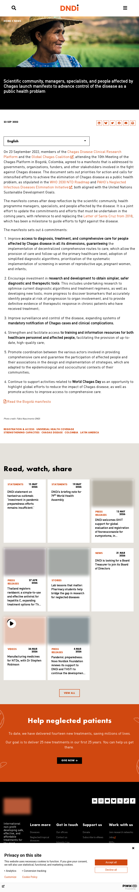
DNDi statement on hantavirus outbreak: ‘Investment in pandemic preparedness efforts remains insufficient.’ (23, 500)
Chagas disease (52, 432)
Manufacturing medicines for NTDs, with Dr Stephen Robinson (24, 660)
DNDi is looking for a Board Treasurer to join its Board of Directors (112, 564)
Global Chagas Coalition (50, 157)
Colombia (71, 432)
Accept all (111, 862)
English (46, 141)
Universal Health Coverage (55, 429)
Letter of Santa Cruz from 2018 (107, 216)
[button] (99, 123)
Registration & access (19, 429)
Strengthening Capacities (21, 432)
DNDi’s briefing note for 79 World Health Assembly (66, 496)
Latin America (89, 432)
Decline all (111, 869)
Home (7, 21)
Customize (10, 877)
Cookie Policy (29, 877)
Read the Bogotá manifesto (29, 402)
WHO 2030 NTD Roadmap (69, 182)
